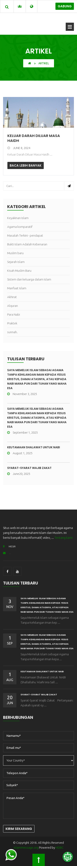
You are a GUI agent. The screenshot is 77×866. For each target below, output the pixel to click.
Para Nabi (13, 314)
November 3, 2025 (22, 394)
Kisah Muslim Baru (19, 270)
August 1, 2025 (19, 453)
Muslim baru (15, 253)
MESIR (9, 546)
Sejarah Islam (16, 262)
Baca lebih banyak (25, 165)
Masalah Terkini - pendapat (25, 235)
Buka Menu (70, 27)
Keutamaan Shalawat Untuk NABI (33, 447)
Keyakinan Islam (18, 218)
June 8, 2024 (18, 148)
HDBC (59, 847)
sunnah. (12, 332)
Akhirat (12, 297)
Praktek (12, 323)
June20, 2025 (18, 473)
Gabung (65, 6)
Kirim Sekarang (19, 829)
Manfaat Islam (16, 288)
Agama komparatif (19, 226)
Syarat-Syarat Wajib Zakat (29, 468)
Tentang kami (63, 537)
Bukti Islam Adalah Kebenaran (27, 244)
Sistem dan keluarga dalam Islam (29, 279)
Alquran (12, 305)
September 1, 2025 (22, 432)
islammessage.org (26, 847)
